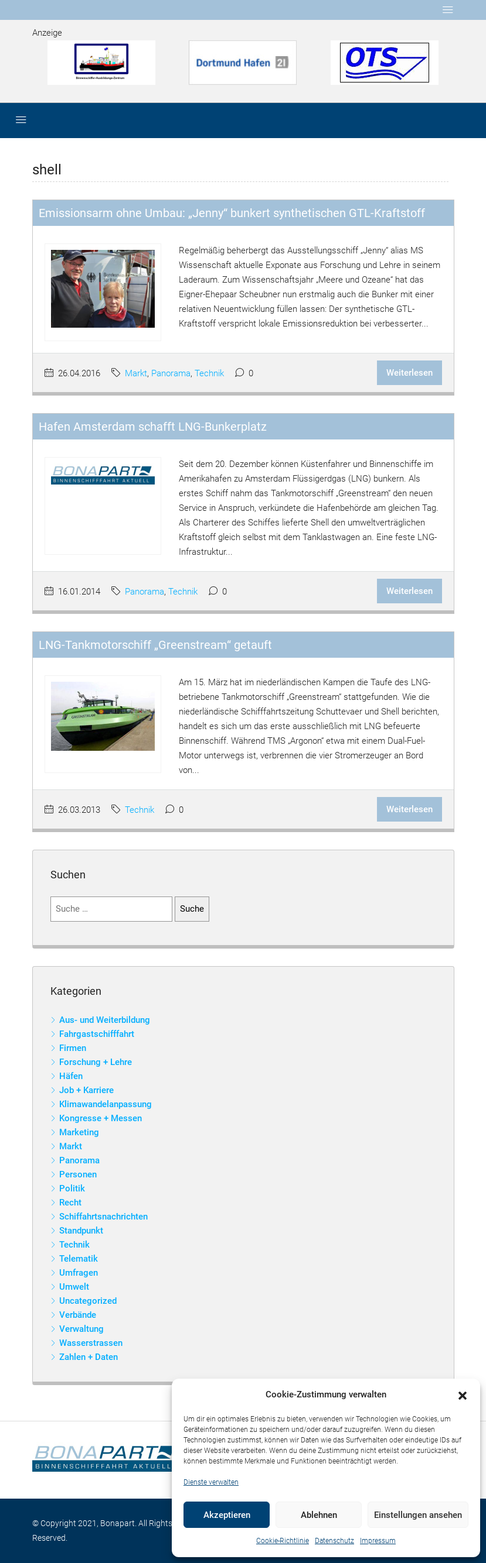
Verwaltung (81, 1329)
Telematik (78, 1258)
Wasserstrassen (91, 1343)
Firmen (72, 1048)
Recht (70, 1202)
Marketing (79, 1132)
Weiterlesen (409, 372)
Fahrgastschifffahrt (96, 1034)
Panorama (171, 373)
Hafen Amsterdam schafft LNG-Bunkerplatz (153, 427)
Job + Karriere (86, 1090)
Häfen (71, 1076)
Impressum (378, 1541)
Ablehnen (319, 1515)
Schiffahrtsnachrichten (103, 1216)
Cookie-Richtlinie (282, 1541)
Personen (78, 1174)
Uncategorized (88, 1301)
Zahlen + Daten (88, 1357)
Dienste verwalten (211, 1482)
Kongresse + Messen (100, 1118)
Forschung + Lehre (95, 1062)
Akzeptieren (226, 1515)
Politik (72, 1188)
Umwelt (74, 1287)
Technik (209, 373)
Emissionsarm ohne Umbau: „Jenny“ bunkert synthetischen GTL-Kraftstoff (232, 213)
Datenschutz (334, 1541)
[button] (462, 1395)
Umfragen (78, 1272)
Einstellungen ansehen (418, 1515)
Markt (136, 373)
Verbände (77, 1315)
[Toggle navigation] (447, 10)
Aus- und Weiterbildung (104, 1020)
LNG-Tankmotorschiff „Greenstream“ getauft (155, 645)
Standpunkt (81, 1230)
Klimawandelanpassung (105, 1104)
